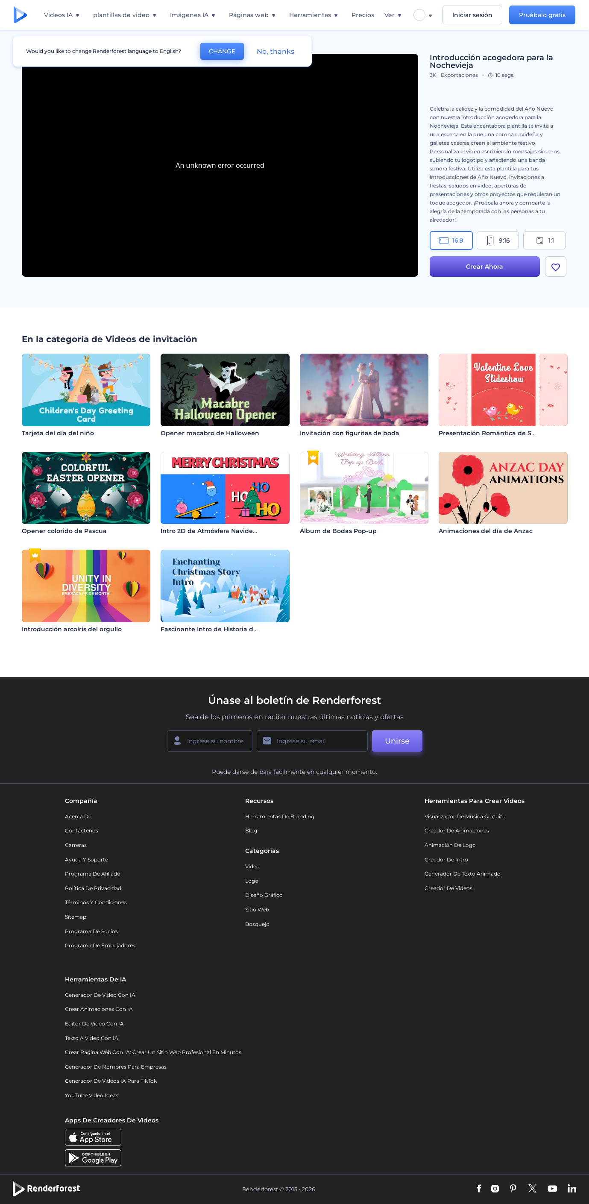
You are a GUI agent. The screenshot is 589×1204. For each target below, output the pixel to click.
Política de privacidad (93, 888)
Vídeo (252, 866)
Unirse (397, 741)
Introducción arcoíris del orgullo (72, 629)
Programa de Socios (91, 931)
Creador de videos (448, 888)
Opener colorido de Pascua (64, 531)
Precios (363, 15)
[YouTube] (552, 1189)
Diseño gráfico (264, 895)
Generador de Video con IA (100, 995)
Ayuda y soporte (86, 859)
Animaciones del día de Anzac (486, 531)
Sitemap (75, 917)
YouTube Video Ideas (91, 1095)
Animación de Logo (450, 845)
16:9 (451, 240)
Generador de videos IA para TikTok (111, 1081)
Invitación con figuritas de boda (349, 433)
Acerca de (78, 816)
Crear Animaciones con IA (99, 1009)
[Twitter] (532, 1189)
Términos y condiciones (96, 902)
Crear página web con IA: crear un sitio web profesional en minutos (153, 1052)
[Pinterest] (513, 1189)
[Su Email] (312, 741)
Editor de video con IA (94, 1023)
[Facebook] (479, 1189)
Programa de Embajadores (100, 945)
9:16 (497, 240)
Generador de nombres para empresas (116, 1066)
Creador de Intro (446, 859)
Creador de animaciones (457, 830)
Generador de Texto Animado (463, 873)
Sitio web (257, 909)
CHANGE (222, 51)
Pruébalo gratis (542, 15)
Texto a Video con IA (91, 1038)
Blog (251, 830)
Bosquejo (257, 924)
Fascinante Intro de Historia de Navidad (223, 629)
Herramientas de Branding (279, 816)
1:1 (544, 240)
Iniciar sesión (472, 15)
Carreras (76, 845)
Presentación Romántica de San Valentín (503, 433)
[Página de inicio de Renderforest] (20, 15)
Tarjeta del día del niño (58, 433)
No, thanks (275, 51)
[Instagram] (495, 1189)
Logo (251, 881)
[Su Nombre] (209, 741)
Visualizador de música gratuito (465, 816)
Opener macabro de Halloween (210, 433)
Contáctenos (81, 830)
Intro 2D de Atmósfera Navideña (211, 531)
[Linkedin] (572, 1189)
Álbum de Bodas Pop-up (338, 531)
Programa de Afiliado (92, 873)
